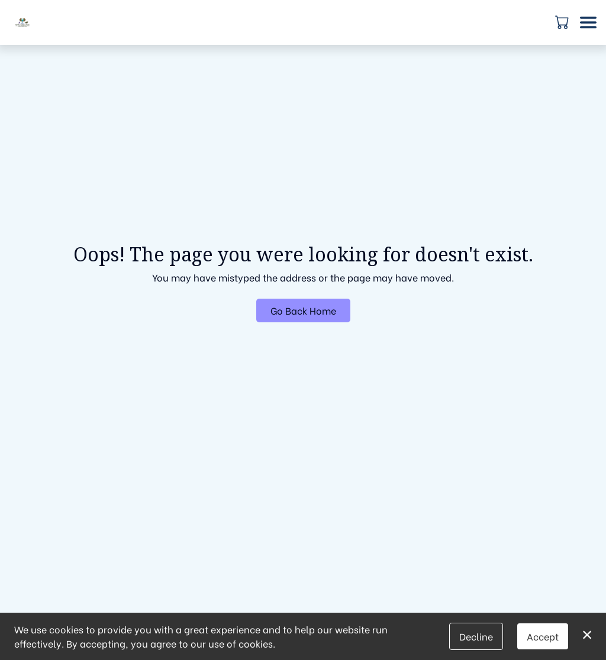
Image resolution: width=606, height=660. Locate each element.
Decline (476, 636)
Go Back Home (303, 310)
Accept (543, 636)
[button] (563, 22)
